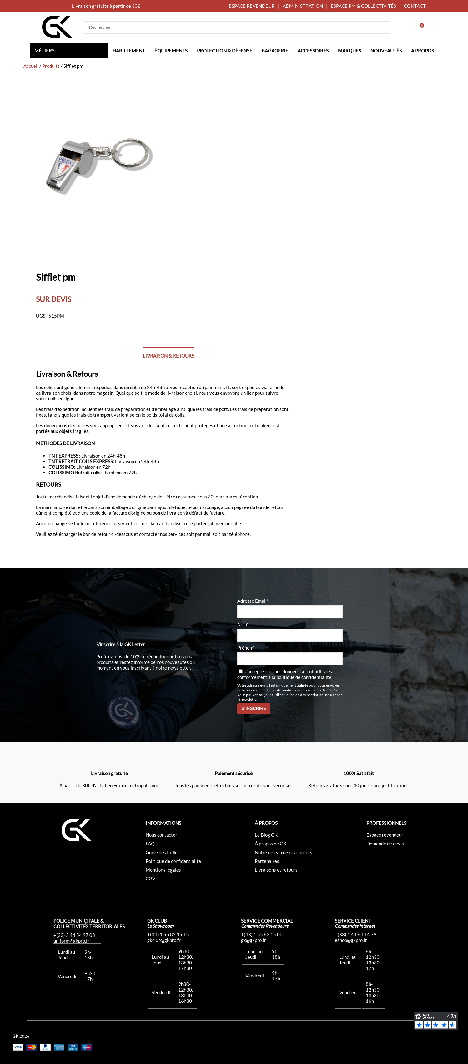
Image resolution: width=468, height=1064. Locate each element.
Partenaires (267, 861)
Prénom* (246, 648)
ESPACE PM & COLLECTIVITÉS (363, 6)
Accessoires (313, 50)
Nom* (243, 624)
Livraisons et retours (276, 870)
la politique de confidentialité (301, 677)
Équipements (171, 50)
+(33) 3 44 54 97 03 (74, 935)
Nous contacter (161, 835)
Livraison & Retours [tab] (168, 356)
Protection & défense (224, 50)
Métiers (44, 50)
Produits (51, 66)
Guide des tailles (163, 852)
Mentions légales (163, 870)
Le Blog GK (266, 835)
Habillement (129, 50)
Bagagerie (275, 50)
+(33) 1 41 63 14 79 (355, 934)
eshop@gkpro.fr (351, 940)
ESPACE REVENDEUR (252, 6)
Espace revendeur (384, 835)
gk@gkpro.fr (253, 940)
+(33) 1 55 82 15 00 (262, 934)
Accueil (30, 66)
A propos (422, 50)
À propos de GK (270, 843)
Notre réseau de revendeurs (283, 852)
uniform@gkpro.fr (71, 940)
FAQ (150, 843)
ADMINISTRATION (303, 6)
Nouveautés (386, 50)
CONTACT (415, 6)
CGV (150, 878)
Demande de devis (385, 843)
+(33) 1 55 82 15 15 (168, 934)
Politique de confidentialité (173, 861)
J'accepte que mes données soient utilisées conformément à (284, 674)
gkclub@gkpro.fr (164, 940)
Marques (349, 50)
